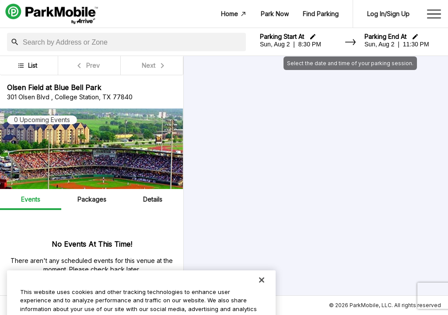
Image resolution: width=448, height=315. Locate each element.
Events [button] (30, 199)
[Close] (261, 291)
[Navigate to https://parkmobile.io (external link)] (52, 14)
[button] (14, 42)
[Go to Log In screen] (388, 14)
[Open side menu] (434, 14)
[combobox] (132, 42)
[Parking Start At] (301, 44)
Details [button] (152, 199)
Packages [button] (91, 199)
